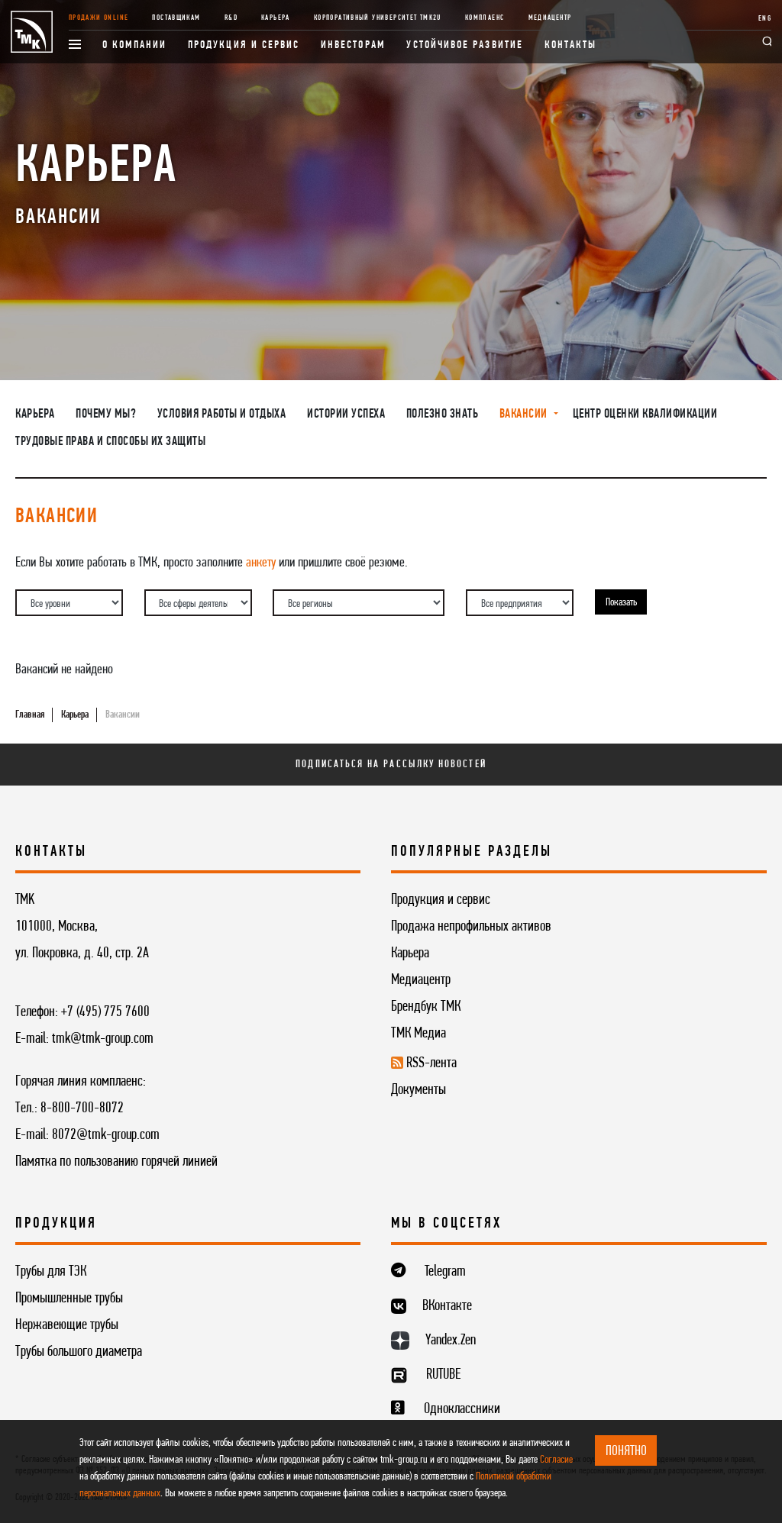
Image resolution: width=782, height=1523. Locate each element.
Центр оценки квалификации (645, 414)
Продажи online (98, 18)
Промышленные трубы (69, 1298)
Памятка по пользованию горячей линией (116, 1162)
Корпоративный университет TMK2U (377, 18)
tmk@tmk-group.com (102, 1039)
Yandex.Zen (450, 1340)
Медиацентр (550, 18)
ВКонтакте (447, 1306)
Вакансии (122, 715)
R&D (231, 18)
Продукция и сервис (243, 45)
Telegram (445, 1271)
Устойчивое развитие (464, 45)
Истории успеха (346, 414)
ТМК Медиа (418, 1033)
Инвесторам (353, 45)
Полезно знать (442, 414)
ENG (764, 19)
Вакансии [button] (525, 414)
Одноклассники (462, 1409)
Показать (621, 602)
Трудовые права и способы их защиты (110, 442)
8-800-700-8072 (82, 1108)
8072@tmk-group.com (106, 1135)
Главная (29, 715)
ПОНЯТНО (626, 1451)
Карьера (275, 18)
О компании (134, 45)
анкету (261, 562)
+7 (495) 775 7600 (105, 1012)
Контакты (570, 45)
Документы (418, 1090)
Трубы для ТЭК (50, 1271)
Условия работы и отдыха (221, 414)
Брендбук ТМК (425, 1007)
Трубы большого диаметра (78, 1352)
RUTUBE (443, 1375)
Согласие (556, 1460)
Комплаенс (484, 18)
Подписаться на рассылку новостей (391, 765)
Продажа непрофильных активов (471, 926)
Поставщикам (176, 18)
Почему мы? (106, 414)
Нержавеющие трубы (66, 1325)
